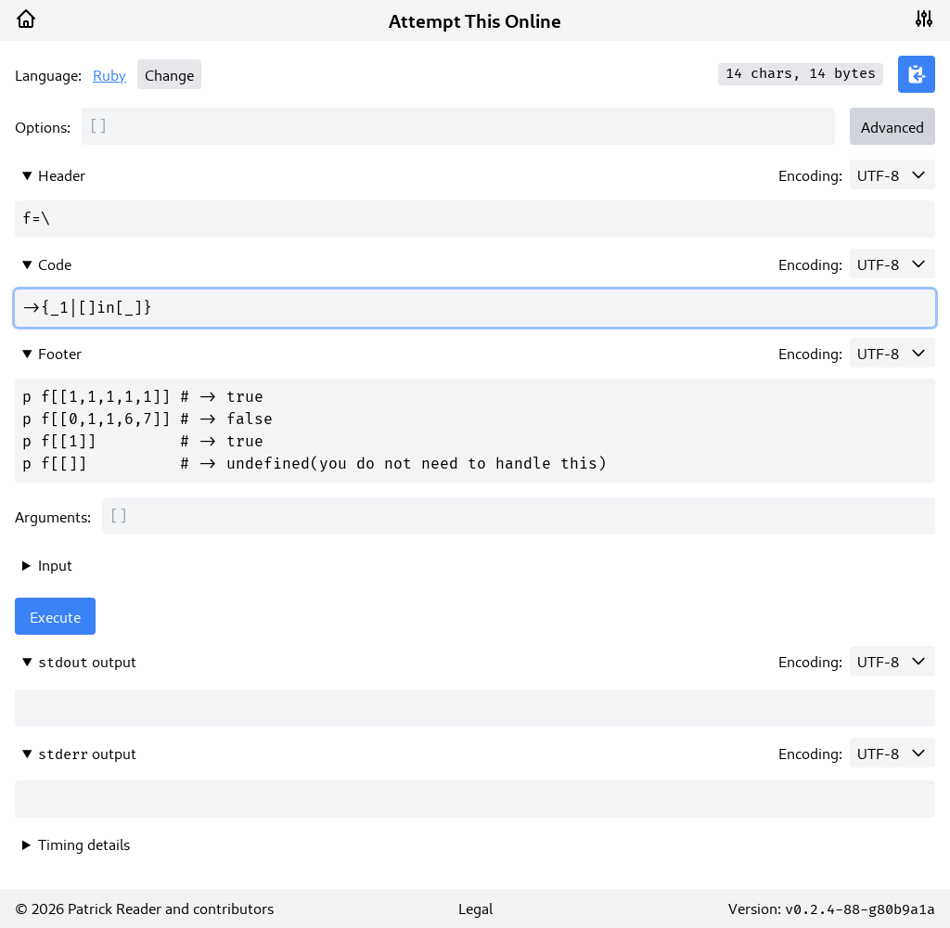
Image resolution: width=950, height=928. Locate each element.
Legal (475, 907)
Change (169, 74)
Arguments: (53, 516)
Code (54, 263)
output (87, 661)
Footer (60, 352)
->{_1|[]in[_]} (475, 308)
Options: (43, 126)
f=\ (475, 219)
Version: (831, 907)
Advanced (892, 126)
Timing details (84, 843)
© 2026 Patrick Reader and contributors (144, 907)
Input (55, 564)
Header (61, 174)
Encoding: (810, 174)
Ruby (109, 74)
